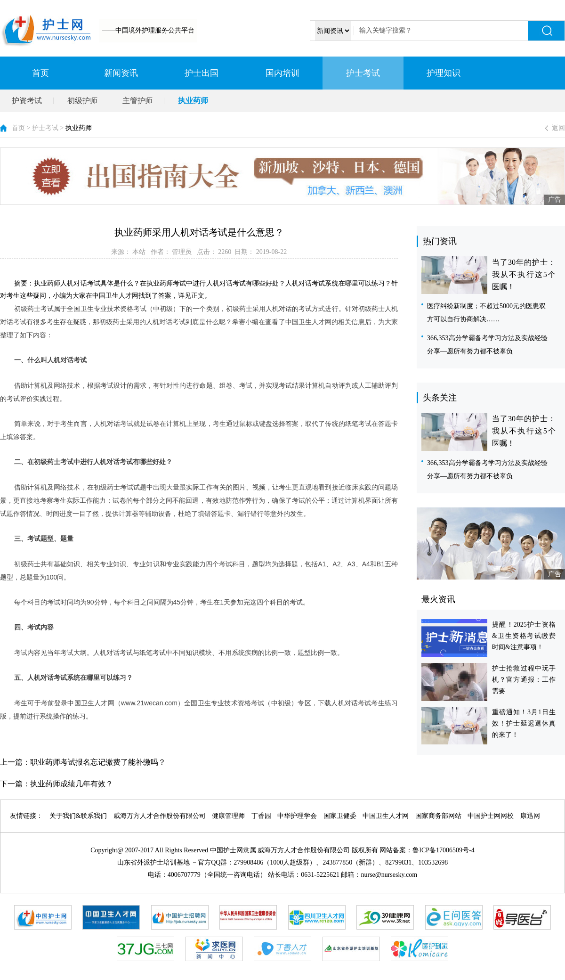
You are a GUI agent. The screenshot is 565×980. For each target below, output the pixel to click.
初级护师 (82, 101)
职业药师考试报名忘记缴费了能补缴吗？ (98, 762)
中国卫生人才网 (386, 815)
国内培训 (282, 73)
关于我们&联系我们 (78, 815)
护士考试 (363, 73)
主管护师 (137, 101)
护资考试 (27, 101)
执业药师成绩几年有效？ (71, 784)
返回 (558, 127)
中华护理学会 (297, 815)
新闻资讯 (121, 73)
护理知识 (443, 73)
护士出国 (201, 73)
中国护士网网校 (491, 815)
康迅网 (530, 815)
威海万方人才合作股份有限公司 (159, 815)
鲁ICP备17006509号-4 (443, 850)
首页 (40, 73)
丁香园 (261, 815)
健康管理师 (228, 815)
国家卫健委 (339, 815)
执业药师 (193, 101)
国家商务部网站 (438, 815)
